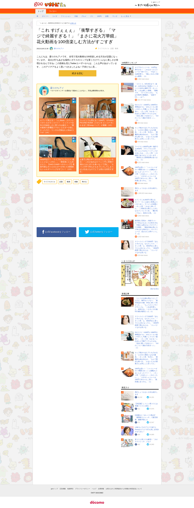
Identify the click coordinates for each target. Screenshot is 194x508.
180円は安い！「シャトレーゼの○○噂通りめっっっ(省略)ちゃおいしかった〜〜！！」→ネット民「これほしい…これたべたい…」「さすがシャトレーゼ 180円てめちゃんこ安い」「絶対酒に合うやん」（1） (146, 173)
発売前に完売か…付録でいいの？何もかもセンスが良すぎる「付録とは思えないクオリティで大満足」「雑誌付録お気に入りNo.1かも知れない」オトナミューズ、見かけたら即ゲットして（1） (146, 227)
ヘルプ (94, 489)
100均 (99, 16)
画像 (76, 182)
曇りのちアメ (57, 88)
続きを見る (155, 289)
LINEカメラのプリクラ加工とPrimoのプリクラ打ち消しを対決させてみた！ (147, 429)
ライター (53, 11)
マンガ (114, 16)
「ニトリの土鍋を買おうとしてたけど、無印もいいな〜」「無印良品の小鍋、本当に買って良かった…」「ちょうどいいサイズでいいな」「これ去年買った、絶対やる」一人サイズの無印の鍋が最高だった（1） (146, 304)
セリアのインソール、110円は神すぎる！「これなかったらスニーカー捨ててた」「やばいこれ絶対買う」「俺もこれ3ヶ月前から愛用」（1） (147, 71)
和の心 (84, 182)
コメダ (54, 16)
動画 (116, 48)
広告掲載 (63, 489)
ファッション (66, 16)
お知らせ (73, 23)
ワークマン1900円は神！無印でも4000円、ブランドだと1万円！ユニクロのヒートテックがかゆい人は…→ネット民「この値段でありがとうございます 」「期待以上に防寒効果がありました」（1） (146, 153)
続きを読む (77, 73)
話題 (107, 16)
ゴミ (91, 16)
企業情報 (101, 489)
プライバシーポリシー (82, 489)
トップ (40, 11)
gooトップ (156, 2)
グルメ (83, 16)
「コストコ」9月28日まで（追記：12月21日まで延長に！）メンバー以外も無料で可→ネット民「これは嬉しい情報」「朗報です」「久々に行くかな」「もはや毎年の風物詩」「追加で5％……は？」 (146, 90)
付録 (76, 16)
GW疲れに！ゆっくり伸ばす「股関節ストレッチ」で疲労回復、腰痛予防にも (146, 417)
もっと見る (125, 16)
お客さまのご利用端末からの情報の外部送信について (124, 489)
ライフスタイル (103, 48)
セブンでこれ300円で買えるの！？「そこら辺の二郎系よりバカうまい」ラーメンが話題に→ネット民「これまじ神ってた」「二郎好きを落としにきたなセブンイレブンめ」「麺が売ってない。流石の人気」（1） (146, 206)
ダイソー (45, 16)
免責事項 (70, 489)
